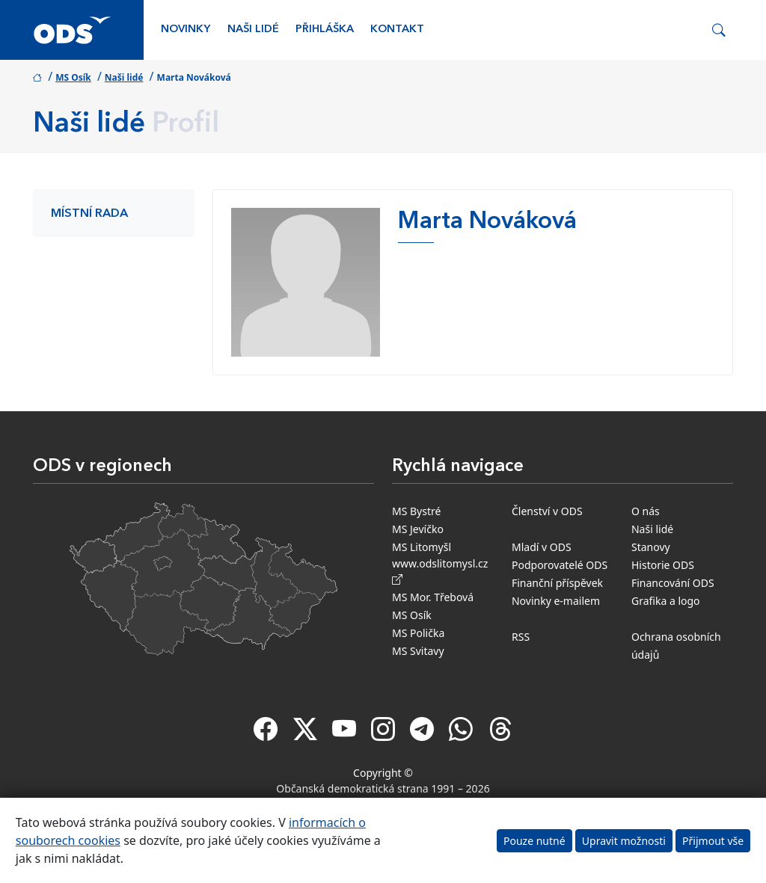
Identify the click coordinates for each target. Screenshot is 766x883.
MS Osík (73, 77)
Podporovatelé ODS (559, 565)
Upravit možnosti (624, 841)
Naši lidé (253, 29)
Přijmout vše (713, 841)
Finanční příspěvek (557, 583)
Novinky (185, 29)
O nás (645, 511)
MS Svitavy (418, 651)
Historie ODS (662, 565)
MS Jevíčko (418, 529)
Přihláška (324, 29)
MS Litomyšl (421, 547)
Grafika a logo (665, 601)
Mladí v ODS (542, 547)
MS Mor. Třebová (433, 597)
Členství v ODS (547, 511)
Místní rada (89, 214)
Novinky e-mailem (556, 601)
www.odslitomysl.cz (443, 571)
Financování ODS (672, 583)
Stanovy (650, 547)
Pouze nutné (534, 841)
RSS (521, 637)
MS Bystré (416, 511)
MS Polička (418, 633)
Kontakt (397, 29)
